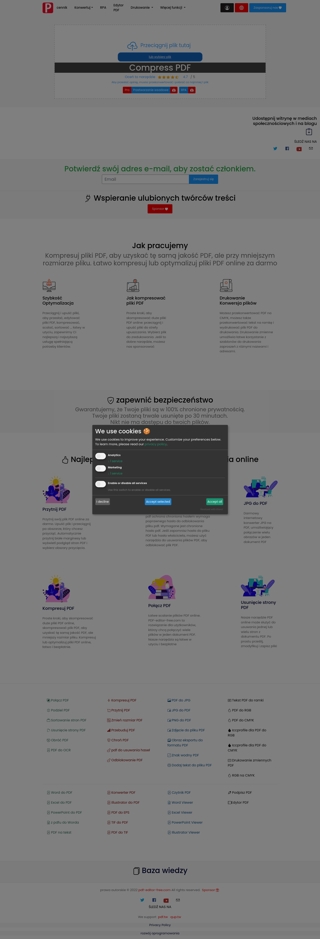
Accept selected (158, 502)
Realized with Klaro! (211, 509)
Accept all (214, 502)
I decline (102, 502)
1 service (115, 461)
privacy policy (156, 444)
